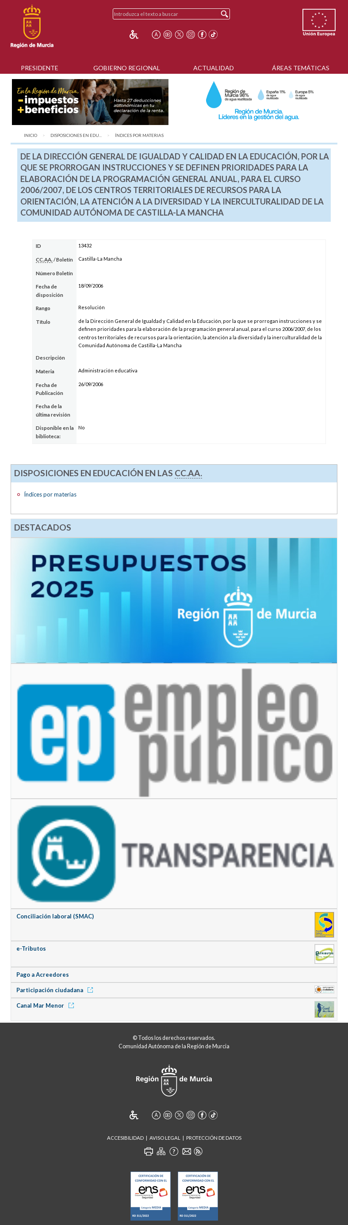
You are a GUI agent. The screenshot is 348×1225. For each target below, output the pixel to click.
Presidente (39, 68)
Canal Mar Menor (46, 1005)
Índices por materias (139, 135)
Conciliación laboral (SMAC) (55, 916)
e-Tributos (31, 948)
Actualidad (213, 68)
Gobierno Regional (126, 68)
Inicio (30, 135)
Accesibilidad (125, 1138)
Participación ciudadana (56, 990)
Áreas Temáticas (300, 68)
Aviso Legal (164, 1138)
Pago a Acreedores (42, 974)
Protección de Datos (213, 1138)
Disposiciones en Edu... (76, 135)
